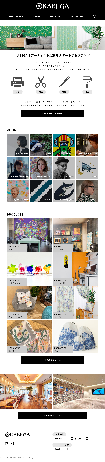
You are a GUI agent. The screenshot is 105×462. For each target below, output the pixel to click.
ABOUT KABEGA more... (52, 114)
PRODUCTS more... (52, 360)
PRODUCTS (55, 16)
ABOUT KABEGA (16, 16)
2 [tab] (52, 46)
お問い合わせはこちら (52, 415)
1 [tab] (50, 46)
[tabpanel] (52, 38)
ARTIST (36, 16)
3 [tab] (54, 46)
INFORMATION (76, 16)
